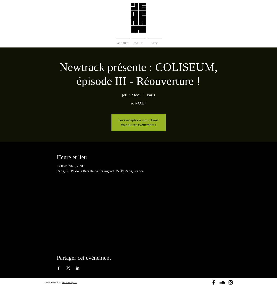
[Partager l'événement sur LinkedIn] (77, 268)
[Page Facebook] (214, 282)
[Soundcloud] (222, 282)
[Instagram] (231, 282)
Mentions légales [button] (69, 282)
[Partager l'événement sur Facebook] (58, 268)
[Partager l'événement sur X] (68, 268)
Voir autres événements (138, 125)
